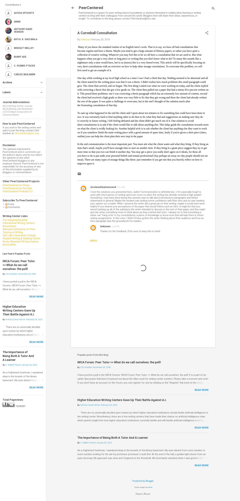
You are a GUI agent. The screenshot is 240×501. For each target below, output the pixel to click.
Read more (202, 390)
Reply (93, 240)
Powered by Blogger (143, 480)
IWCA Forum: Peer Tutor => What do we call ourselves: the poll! (119, 362)
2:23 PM (115, 226)
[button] (207, 33)
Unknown (105, 226)
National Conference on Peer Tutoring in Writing (19, 231)
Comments (12, 207)
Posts (9, 204)
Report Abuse (143, 493)
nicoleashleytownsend (103, 187)
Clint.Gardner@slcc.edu (26, 133)
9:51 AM (121, 187)
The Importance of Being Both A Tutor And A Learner (112, 437)
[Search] (213, 9)
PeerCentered (91, 8)
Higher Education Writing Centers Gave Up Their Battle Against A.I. (122, 400)
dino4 (150, 487)
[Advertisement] (143, 317)
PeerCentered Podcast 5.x (18, 191)
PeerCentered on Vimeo (16, 185)
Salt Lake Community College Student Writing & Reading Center (21, 237)
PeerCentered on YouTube (17, 188)
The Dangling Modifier (15, 220)
